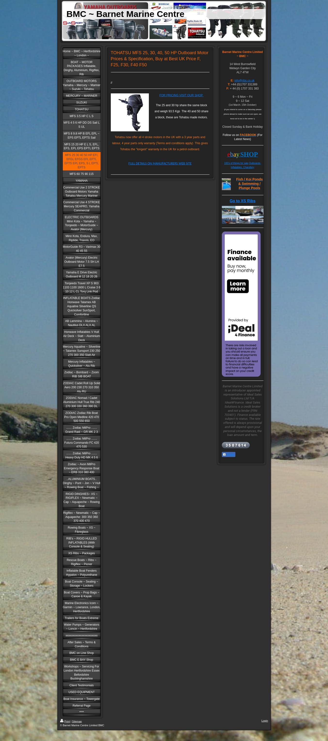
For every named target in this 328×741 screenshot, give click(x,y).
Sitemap (77, 721)
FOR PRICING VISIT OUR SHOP (181, 95)
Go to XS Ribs (243, 201)
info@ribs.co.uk (244, 80)
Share (228, 454)
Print (65, 721)
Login (265, 720)
